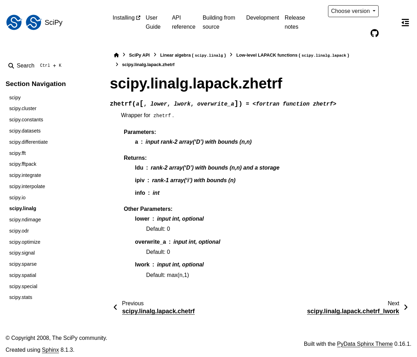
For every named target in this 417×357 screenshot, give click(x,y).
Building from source (219, 22)
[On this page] (405, 22)
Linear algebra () (193, 55)
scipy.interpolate (27, 186)
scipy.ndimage (25, 219)
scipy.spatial (22, 275)
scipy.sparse (23, 264)
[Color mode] (389, 11)
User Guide (153, 22)
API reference (184, 22)
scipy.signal (22, 253)
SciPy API (139, 55)
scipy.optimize (24, 242)
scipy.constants (26, 119)
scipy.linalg (22, 208)
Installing (124, 18)
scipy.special (23, 286)
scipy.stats (20, 297)
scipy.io (17, 197)
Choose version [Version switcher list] (351, 11)
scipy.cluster (22, 108)
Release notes (295, 22)
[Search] (36, 66)
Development (262, 18)
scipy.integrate (25, 175)
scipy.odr (19, 231)
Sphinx (50, 350)
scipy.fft (17, 153)
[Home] (116, 55)
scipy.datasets (24, 131)
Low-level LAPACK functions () (292, 55)
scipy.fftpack (22, 164)
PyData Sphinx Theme (365, 344)
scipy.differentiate (28, 142)
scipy (15, 97)
